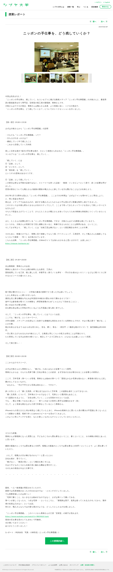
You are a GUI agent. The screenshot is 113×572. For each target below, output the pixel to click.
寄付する (105, 7)
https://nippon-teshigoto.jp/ (17, 243)
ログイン (99, 2)
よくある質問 (53, 565)
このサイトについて (10, 565)
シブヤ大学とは (58, 7)
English (107, 2)
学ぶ (78, 7)
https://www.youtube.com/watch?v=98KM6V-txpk (27, 516)
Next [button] (90, 78)
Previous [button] (22, 78)
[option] (56, 56)
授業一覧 (70, 7)
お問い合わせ (63, 565)
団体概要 (94, 7)
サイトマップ (74, 565)
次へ (102, 21)
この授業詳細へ (57, 541)
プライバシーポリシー (39, 565)
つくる (85, 7)
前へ (94, 21)
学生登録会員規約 (24, 565)
